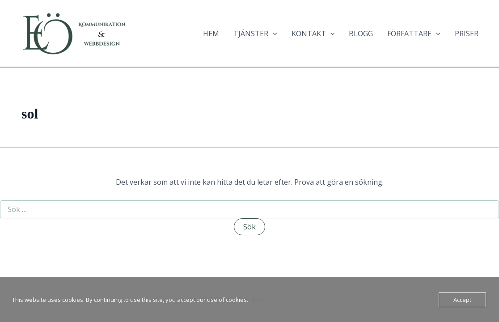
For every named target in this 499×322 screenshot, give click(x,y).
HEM (211, 33)
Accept (462, 300)
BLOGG (361, 33)
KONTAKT (313, 33)
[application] (272, 33)
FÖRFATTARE (413, 33)
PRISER (466, 33)
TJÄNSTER (255, 33)
